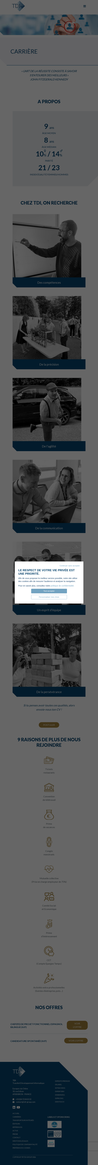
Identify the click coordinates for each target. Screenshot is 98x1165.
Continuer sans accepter (70, 566)
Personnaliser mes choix (49, 597)
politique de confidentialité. (62, 586)
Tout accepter (49, 591)
